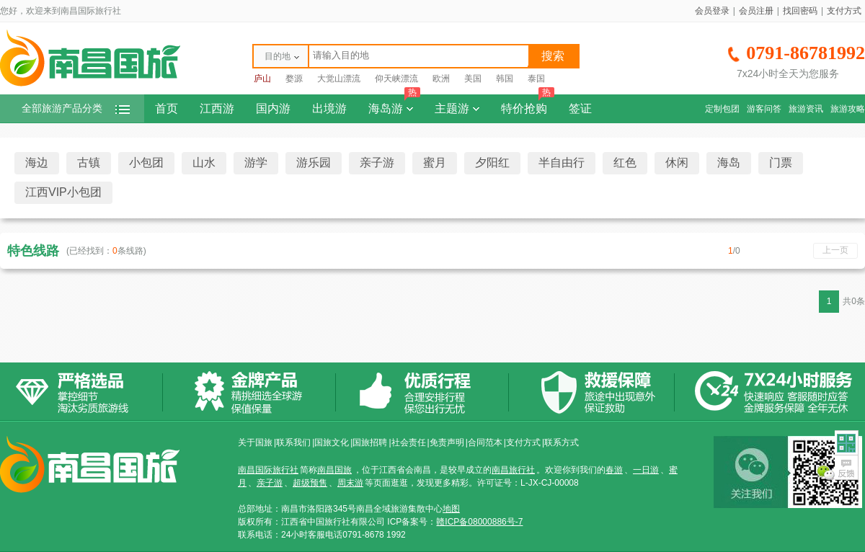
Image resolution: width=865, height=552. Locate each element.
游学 (255, 162)
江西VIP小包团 (63, 192)
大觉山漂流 (338, 79)
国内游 (273, 108)
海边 (36, 162)
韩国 (504, 79)
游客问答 (764, 109)
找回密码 (800, 11)
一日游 (646, 470)
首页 (166, 108)
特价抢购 (527, 104)
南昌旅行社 (513, 470)
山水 (204, 162)
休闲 (676, 162)
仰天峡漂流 (396, 79)
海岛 (728, 162)
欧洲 (441, 79)
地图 (451, 509)
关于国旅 (255, 442)
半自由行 (561, 162)
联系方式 (561, 442)
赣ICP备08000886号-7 (479, 522)
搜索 (552, 56)
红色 (624, 162)
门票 (780, 162)
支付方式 (844, 11)
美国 (473, 79)
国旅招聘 (369, 442)
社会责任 (408, 442)
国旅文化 (331, 442)
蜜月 (434, 162)
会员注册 (756, 11)
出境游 (329, 108)
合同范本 (485, 442)
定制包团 (722, 109)
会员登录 (712, 11)
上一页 (835, 250)
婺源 (294, 79)
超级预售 (310, 483)
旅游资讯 (806, 109)
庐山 (262, 79)
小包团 (146, 162)
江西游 (217, 108)
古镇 (88, 162)
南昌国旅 (334, 470)
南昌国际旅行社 (268, 470)
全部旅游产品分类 (76, 108)
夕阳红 (492, 162)
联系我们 (293, 442)
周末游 (350, 483)
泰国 (536, 79)
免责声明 (447, 442)
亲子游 (377, 162)
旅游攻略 (847, 109)
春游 (614, 470)
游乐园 (313, 162)
